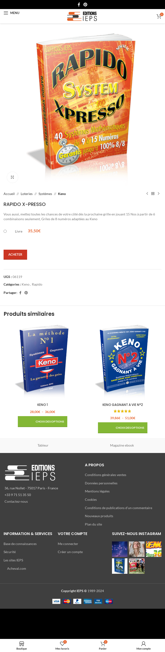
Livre (18, 231)
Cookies (91, 499)
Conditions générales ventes (105, 475)
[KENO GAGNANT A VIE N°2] (122, 361)
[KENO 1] (42, 361)
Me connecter (68, 544)
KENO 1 (42, 404)
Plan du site (93, 524)
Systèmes (45, 194)
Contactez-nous (16, 501)
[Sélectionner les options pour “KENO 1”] (42, 421)
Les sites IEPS (13, 560)
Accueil (9, 194)
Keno (62, 194)
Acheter (15, 254)
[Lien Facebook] (79, 4)
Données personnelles (101, 483)
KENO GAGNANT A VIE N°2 (123, 404)
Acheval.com (16, 568)
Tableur (43, 445)
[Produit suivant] (158, 194)
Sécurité (10, 552)
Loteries (27, 194)
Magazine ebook (122, 445)
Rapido (37, 284)
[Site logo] (82, 16)
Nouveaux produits (99, 516)
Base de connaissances (20, 544)
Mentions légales (97, 491)
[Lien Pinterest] (85, 4)
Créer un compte (70, 552)
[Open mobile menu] (11, 13)
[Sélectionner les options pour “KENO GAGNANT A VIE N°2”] (122, 427)
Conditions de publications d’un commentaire (118, 508)
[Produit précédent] (147, 194)
